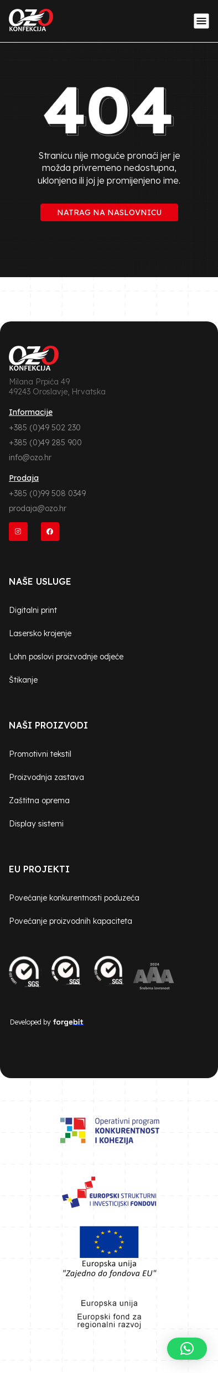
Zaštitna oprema (39, 800)
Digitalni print (33, 610)
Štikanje (23, 680)
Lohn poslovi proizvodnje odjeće (66, 657)
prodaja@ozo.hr (37, 508)
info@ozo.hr (30, 457)
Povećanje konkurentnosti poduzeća (74, 898)
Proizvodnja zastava (46, 777)
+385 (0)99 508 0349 (47, 493)
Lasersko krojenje (40, 633)
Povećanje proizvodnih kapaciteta (70, 921)
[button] (187, 1349)
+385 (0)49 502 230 (45, 428)
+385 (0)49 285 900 (45, 443)
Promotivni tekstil (40, 754)
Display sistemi (36, 824)
